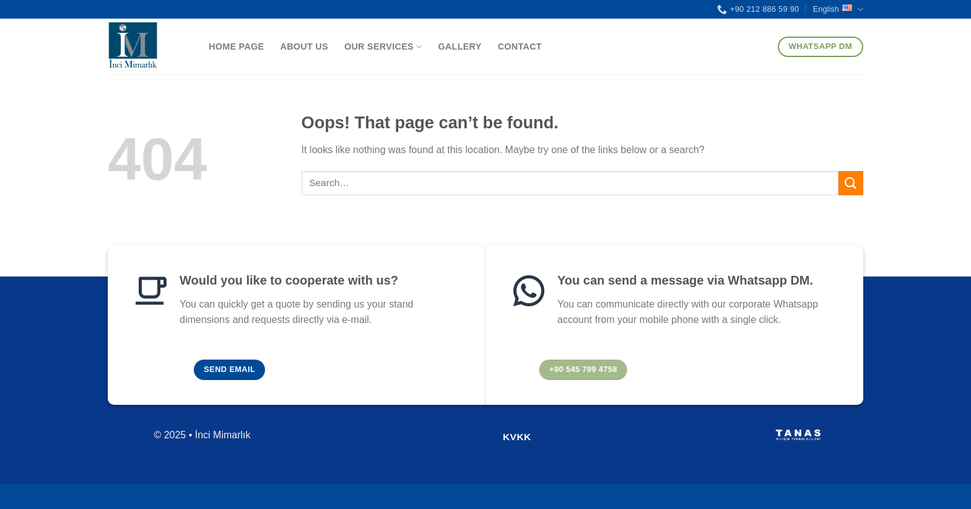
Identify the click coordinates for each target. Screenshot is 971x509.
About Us (304, 46)
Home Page (236, 46)
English (838, 9)
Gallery (459, 46)
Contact (520, 46)
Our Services (383, 47)
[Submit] (850, 183)
